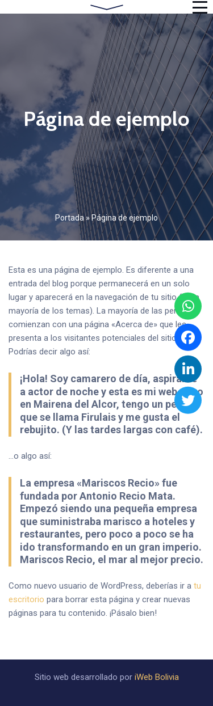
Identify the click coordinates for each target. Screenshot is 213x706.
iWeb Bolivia (157, 677)
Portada (69, 217)
